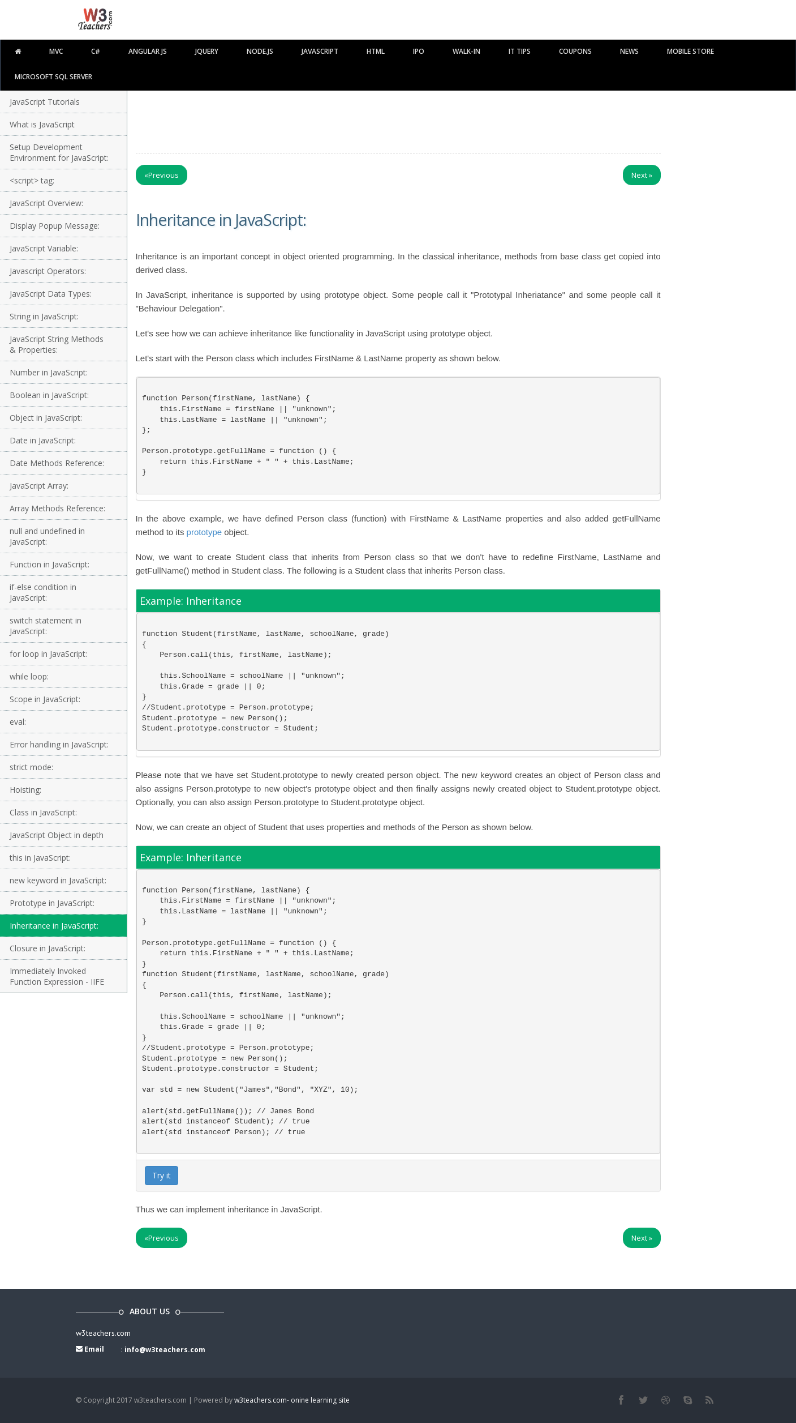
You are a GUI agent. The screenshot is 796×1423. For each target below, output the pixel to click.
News (629, 51)
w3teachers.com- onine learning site (292, 1400)
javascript (320, 51)
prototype (204, 532)
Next (641, 175)
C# (95, 51)
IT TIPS (520, 51)
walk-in (466, 51)
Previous (161, 175)
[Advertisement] (398, 118)
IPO (418, 51)
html (376, 51)
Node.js (260, 51)
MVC (56, 51)
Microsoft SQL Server (53, 77)
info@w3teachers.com (164, 1349)
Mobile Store (690, 51)
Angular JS (147, 51)
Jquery (206, 51)
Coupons (575, 51)
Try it (161, 1175)
